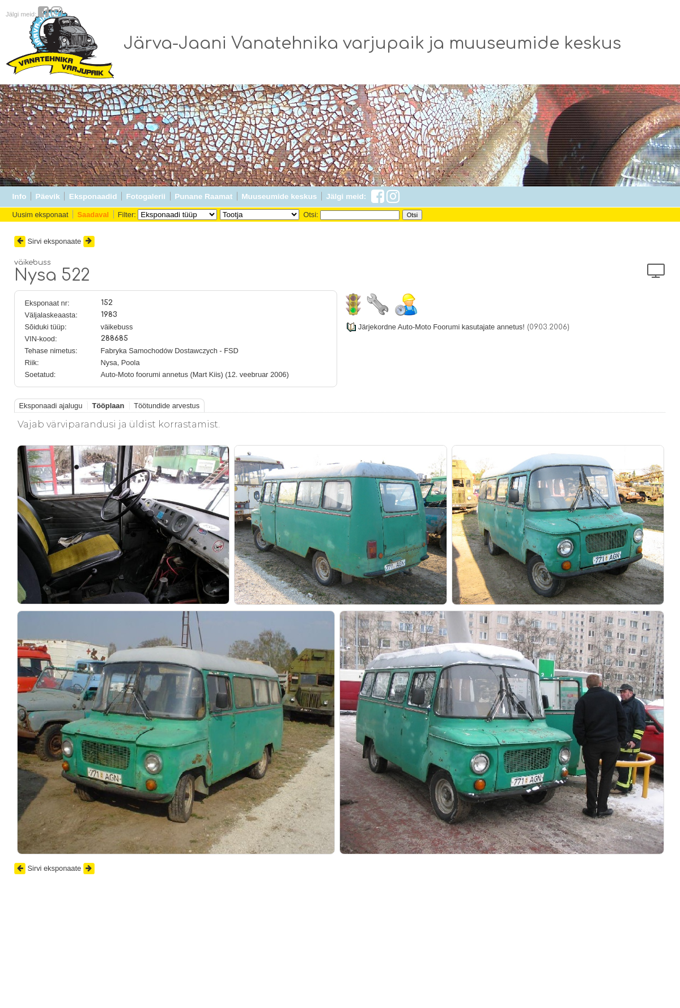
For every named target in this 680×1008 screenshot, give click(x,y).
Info (19, 196)
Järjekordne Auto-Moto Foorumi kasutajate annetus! (441, 327)
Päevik (48, 196)
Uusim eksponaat (40, 214)
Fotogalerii (145, 196)
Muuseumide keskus (279, 196)
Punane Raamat (203, 196)
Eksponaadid (93, 196)
